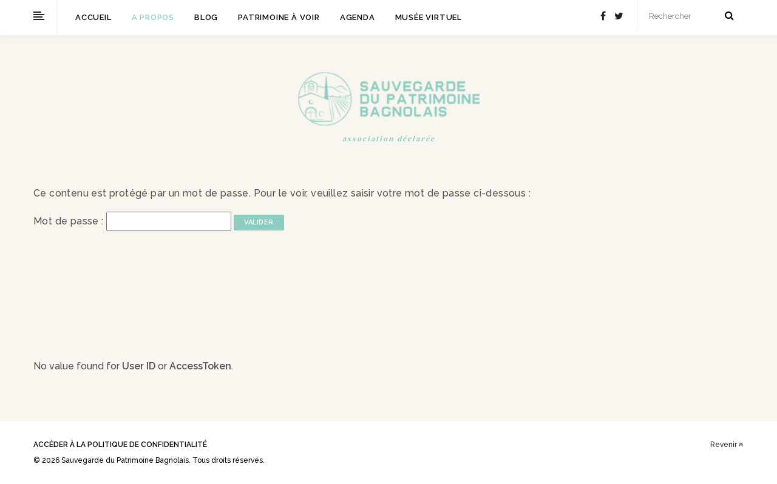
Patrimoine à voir (279, 17)
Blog (206, 17)
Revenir (727, 444)
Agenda (357, 17)
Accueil (93, 17)
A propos (153, 17)
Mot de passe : (132, 221)
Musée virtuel (428, 17)
